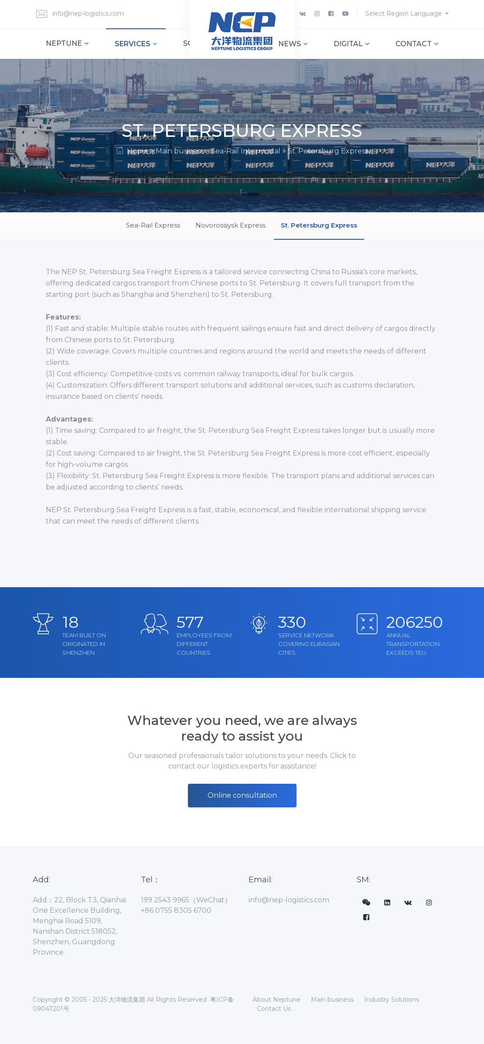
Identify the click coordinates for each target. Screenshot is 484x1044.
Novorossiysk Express (230, 225)
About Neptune (276, 999)
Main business (332, 999)
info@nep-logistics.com (80, 14)
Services (136, 44)
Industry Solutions (391, 999)
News (292, 44)
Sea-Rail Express (153, 225)
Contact (416, 44)
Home (137, 151)
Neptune (67, 43)
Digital (351, 44)
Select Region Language (404, 13)
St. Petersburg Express (319, 225)
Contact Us (274, 1009)
